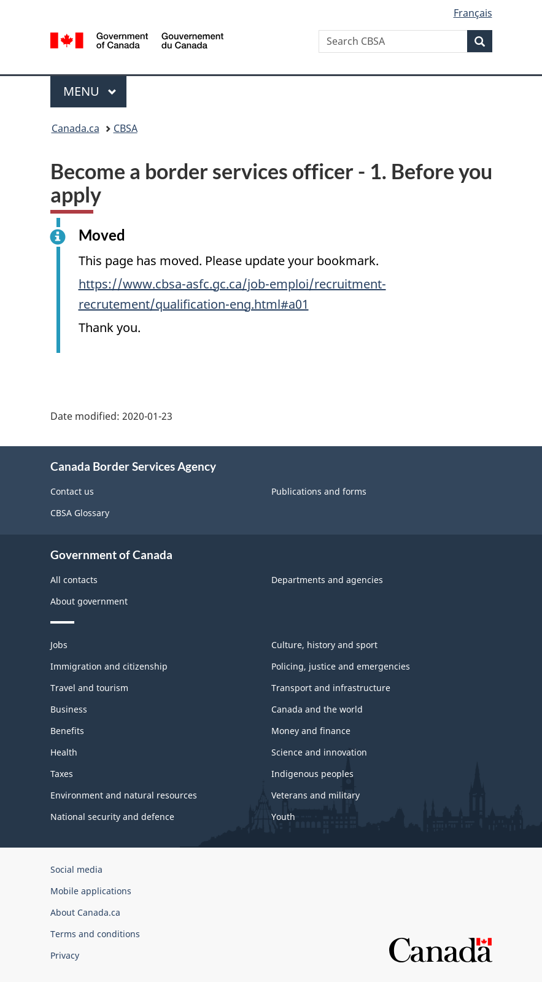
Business (68, 709)
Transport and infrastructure (330, 688)
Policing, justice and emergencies (340, 666)
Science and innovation (319, 752)
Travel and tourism (89, 688)
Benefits (67, 730)
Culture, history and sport (324, 645)
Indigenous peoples (312, 773)
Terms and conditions (95, 934)
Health (63, 752)
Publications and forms (318, 491)
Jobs (59, 645)
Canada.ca (75, 128)
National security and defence (112, 816)
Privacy (64, 955)
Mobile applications (90, 891)
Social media (76, 869)
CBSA (125, 128)
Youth (283, 816)
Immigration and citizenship (109, 666)
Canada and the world (317, 709)
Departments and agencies (327, 580)
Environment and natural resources (123, 795)
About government (89, 601)
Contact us (72, 491)
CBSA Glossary (79, 513)
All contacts (74, 580)
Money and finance (310, 730)
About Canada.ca (85, 912)
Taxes (61, 773)
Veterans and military (315, 795)
